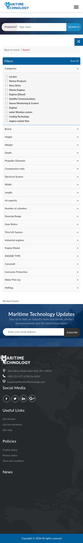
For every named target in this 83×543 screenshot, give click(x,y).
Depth (8, 152)
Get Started (9, 418)
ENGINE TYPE (12, 255)
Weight (9, 144)
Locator (13, 76)
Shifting (9, 287)
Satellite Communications (22, 99)
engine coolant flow (19, 121)
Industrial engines (14, 240)
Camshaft (10, 263)
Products (10, 27)
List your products (12, 424)
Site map (7, 429)
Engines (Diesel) (17, 94)
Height (8, 136)
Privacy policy (10, 455)
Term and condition (13, 460)
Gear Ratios (11, 224)
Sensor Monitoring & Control (23, 103)
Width (8, 184)
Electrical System (14, 176)
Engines (13, 107)
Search (26, 49)
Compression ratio (15, 168)
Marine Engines (17, 90)
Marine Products (17, 81)
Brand (8, 128)
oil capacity (11, 200)
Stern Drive (15, 85)
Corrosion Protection (16, 271)
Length (8, 192)
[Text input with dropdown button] (42, 27)
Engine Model (12, 247)
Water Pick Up (12, 279)
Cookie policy (10, 449)
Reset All (74, 61)
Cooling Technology (19, 116)
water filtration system (20, 112)
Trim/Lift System (14, 232)
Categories (10, 68)
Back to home (12, 49)
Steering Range (13, 216)
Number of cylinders (16, 208)
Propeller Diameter (15, 160)
